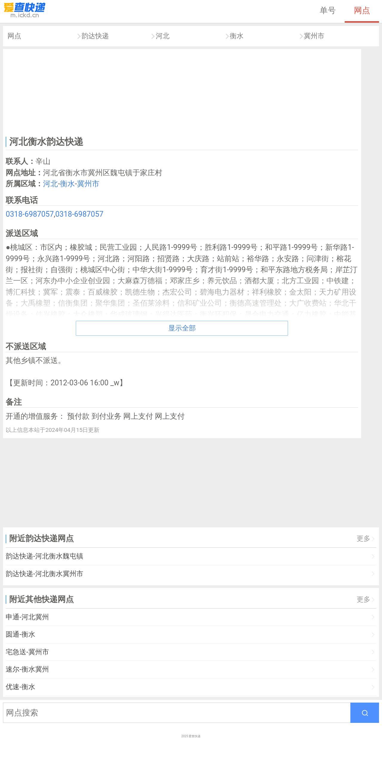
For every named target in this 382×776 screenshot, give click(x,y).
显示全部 (182, 328)
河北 (163, 36)
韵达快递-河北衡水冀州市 (44, 574)
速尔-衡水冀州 (27, 669)
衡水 (237, 36)
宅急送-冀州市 (27, 652)
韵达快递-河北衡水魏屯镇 (44, 556)
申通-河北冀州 (27, 617)
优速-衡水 (20, 687)
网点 (362, 10)
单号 (328, 10)
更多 (363, 539)
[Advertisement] (182, 91)
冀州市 (314, 36)
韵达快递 (95, 36)
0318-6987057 (30, 214)
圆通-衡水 (20, 634)
